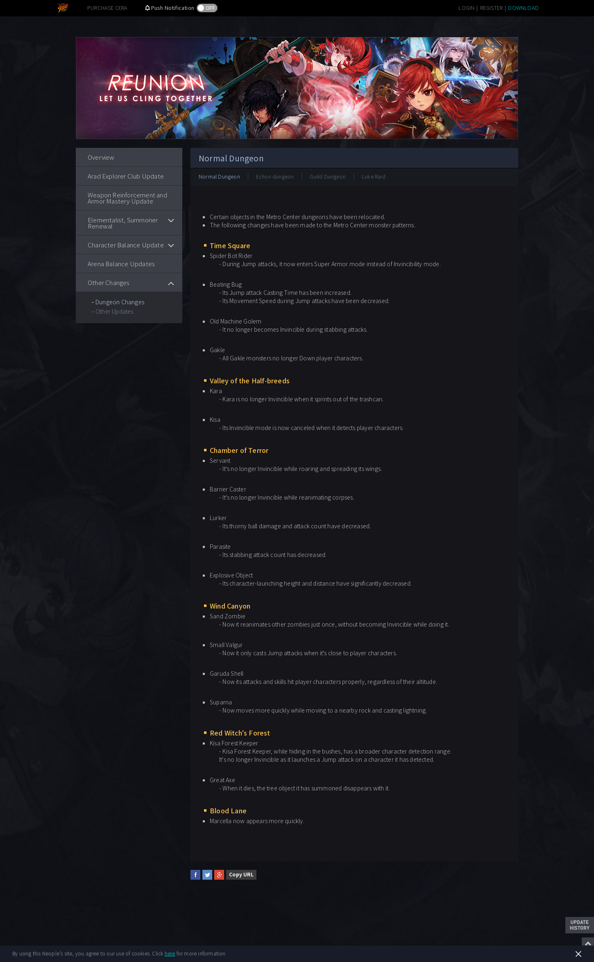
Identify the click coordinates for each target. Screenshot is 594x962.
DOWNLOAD (523, 7)
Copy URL (241, 874)
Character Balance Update (126, 244)
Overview (101, 157)
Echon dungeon (275, 176)
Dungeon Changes (119, 302)
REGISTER (491, 7)
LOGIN (466, 7)
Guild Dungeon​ (328, 176)
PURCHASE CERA (107, 7)
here (170, 953)
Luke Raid (373, 176)
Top (588, 943)
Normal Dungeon (219, 176)
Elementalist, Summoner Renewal (123, 222)
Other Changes (109, 282)
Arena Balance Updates (121, 263)
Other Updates (114, 311)
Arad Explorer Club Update (126, 176)
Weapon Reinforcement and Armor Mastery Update (127, 197)
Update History (579, 925)
